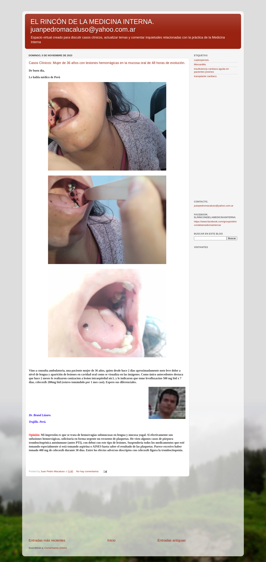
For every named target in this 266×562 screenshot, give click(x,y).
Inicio (111, 540)
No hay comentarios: (88, 471)
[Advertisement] (107, 507)
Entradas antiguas (172, 540)
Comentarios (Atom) (56, 548)
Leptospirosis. (201, 60)
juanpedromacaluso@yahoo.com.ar (213, 205)
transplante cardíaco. (205, 76)
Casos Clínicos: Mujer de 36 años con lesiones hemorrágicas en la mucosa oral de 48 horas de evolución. (107, 63)
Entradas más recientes (47, 540)
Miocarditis (200, 64)
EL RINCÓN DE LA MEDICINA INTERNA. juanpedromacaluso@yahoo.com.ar (92, 25)
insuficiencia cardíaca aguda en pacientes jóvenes (211, 70)
